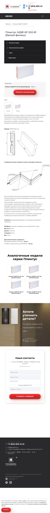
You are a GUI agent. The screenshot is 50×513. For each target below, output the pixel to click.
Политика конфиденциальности (14, 476)
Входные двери (12, 43)
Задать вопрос (32, 10)
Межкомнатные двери (15, 48)
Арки (9, 53)
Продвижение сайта (13, 478)
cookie (24, 500)
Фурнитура (11, 58)
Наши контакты (25, 358)
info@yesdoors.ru (25, 366)
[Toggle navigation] (42, 16)
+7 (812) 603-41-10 (35, 7)
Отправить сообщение (25, 396)
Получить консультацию (25, 92)
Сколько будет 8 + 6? (25, 385)
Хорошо (6, 509)
